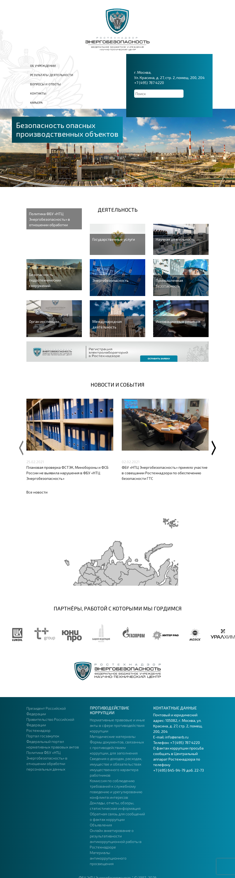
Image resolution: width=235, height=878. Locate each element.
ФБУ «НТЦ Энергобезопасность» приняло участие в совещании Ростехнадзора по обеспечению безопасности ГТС (165, 473)
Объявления (101, 825)
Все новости (37, 492)
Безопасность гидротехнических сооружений (45, 280)
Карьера (36, 102)
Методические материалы (112, 736)
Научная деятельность (175, 239)
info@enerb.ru (177, 737)
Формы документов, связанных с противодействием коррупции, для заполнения (117, 747)
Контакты (38, 93)
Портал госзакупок (42, 736)
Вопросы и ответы (45, 84)
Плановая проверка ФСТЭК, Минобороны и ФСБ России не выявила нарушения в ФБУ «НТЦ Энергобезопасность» (67, 473)
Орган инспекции (44, 321)
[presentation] (21, 447)
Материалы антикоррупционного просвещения (108, 858)
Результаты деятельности (51, 75)
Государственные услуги (113, 239)
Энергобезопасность (110, 280)
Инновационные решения (178, 321)
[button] (111, 180)
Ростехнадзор (38, 730)
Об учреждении (43, 65)
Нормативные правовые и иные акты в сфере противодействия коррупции (117, 725)
